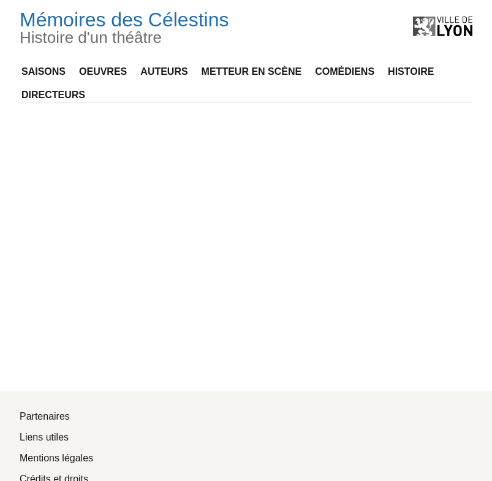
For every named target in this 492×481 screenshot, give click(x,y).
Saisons (43, 71)
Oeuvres (103, 71)
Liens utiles (44, 437)
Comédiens (344, 71)
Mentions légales (56, 458)
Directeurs (53, 95)
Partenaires (45, 416)
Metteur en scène (252, 71)
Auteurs (163, 71)
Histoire (411, 71)
